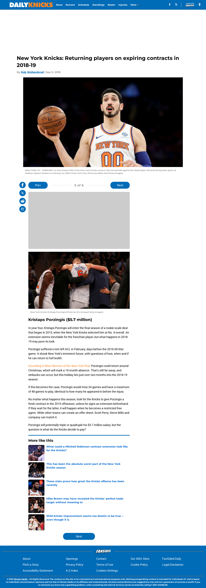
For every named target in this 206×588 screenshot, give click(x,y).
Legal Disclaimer (172, 564)
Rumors (70, 4)
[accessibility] (199, 4)
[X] (176, 4)
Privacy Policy (74, 564)
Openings (72, 558)
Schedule (83, 4)
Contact (101, 558)
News (59, 4)
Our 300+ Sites (140, 558)
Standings (98, 4)
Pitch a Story (31, 564)
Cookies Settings (107, 570)
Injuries (122, 4)
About (26, 558)
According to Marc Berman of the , (59, 366)
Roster (111, 4)
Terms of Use (104, 564)
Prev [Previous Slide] (38, 185)
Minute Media (21, 579)
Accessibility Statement (38, 570)
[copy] (22, 209)
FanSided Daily (171, 558)
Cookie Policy (139, 564)
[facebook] (169, 4)
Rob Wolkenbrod (32, 72)
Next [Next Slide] (120, 185)
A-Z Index (72, 570)
